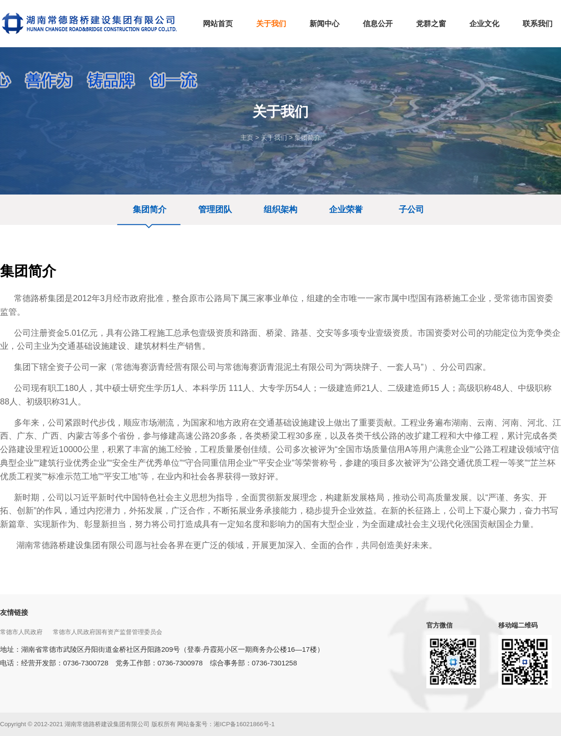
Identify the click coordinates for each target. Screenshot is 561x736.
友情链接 (14, 612)
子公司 (411, 209)
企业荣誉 (346, 209)
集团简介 (308, 137)
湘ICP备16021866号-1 (244, 724)
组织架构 (280, 209)
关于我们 (274, 137)
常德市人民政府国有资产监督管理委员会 (108, 631)
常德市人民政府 (22, 631)
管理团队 (215, 209)
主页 (246, 137)
